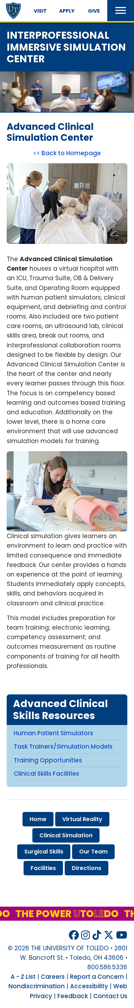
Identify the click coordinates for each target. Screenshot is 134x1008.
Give (94, 10)
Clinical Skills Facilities (46, 773)
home (38, 819)
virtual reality (82, 819)
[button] (120, 10)
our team (93, 852)
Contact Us (110, 996)
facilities (43, 868)
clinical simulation (65, 835)
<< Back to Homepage (67, 153)
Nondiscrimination (36, 986)
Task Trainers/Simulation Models (63, 746)
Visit (40, 10)
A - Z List (23, 976)
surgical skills (43, 852)
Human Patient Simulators (53, 733)
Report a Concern (97, 976)
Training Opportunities (48, 760)
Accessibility (89, 986)
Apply (67, 10)
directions (86, 868)
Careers (53, 976)
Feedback (72, 996)
